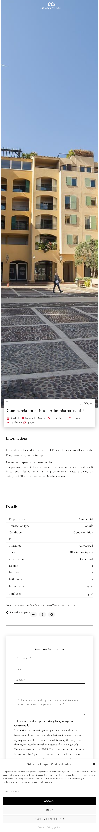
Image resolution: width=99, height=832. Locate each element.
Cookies (41, 827)
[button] (94, 764)
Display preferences (49, 819)
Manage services (12, 791)
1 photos (31, 422)
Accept (49, 800)
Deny (49, 809)
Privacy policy (53, 827)
